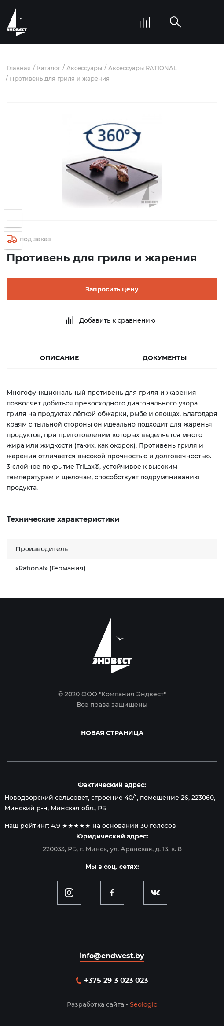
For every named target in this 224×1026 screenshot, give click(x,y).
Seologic (143, 1004)
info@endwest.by (112, 956)
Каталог (48, 67)
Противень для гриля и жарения (60, 78)
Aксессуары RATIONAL (142, 67)
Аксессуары (84, 67)
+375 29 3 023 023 (116, 980)
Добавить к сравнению (117, 320)
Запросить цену (112, 289)
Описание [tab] (59, 358)
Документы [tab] (165, 358)
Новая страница (112, 733)
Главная (19, 67)
